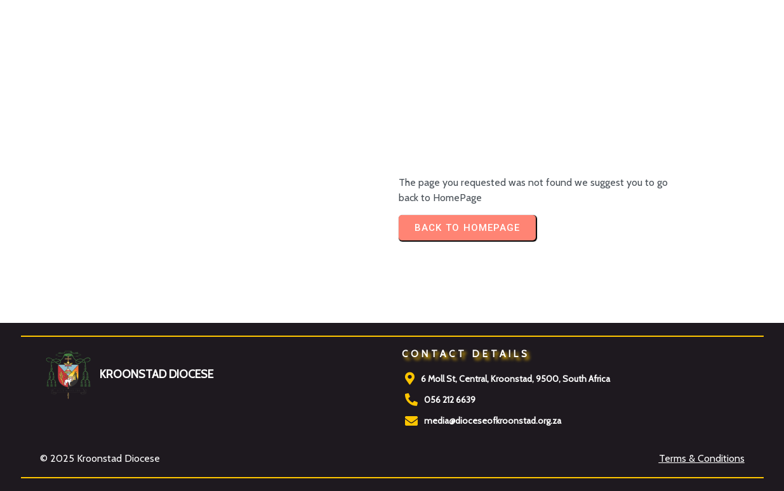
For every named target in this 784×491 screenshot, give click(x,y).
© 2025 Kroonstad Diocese (100, 458)
